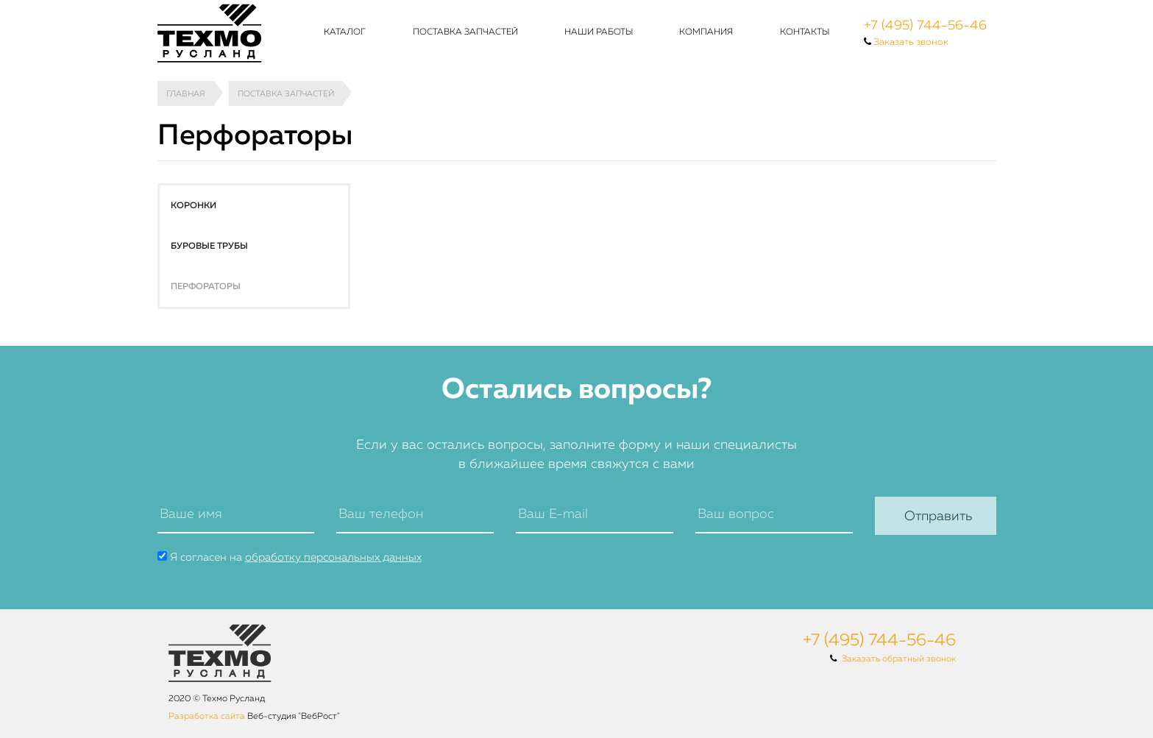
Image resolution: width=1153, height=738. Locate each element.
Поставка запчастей (465, 32)
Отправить (938, 516)
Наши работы (598, 32)
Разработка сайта (206, 716)
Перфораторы (206, 287)
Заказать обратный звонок (899, 659)
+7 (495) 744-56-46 (925, 25)
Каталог (345, 32)
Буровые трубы (209, 246)
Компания (706, 32)
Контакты (804, 32)
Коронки (193, 206)
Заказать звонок (910, 42)
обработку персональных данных (333, 557)
